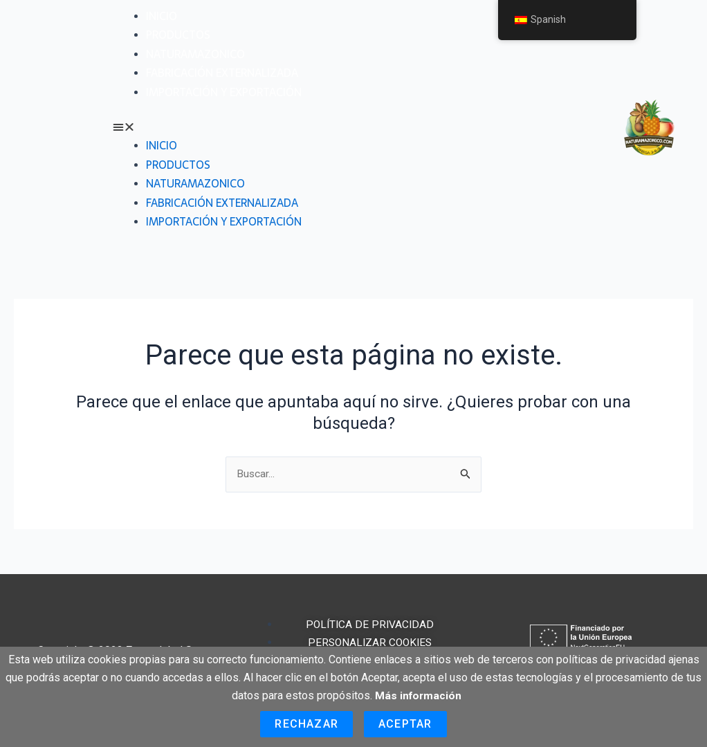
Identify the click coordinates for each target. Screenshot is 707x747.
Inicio (161, 16)
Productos (178, 35)
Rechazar (306, 723)
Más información (418, 696)
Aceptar (405, 723)
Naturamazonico (195, 54)
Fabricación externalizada (222, 73)
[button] (351, 127)
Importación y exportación (224, 92)
